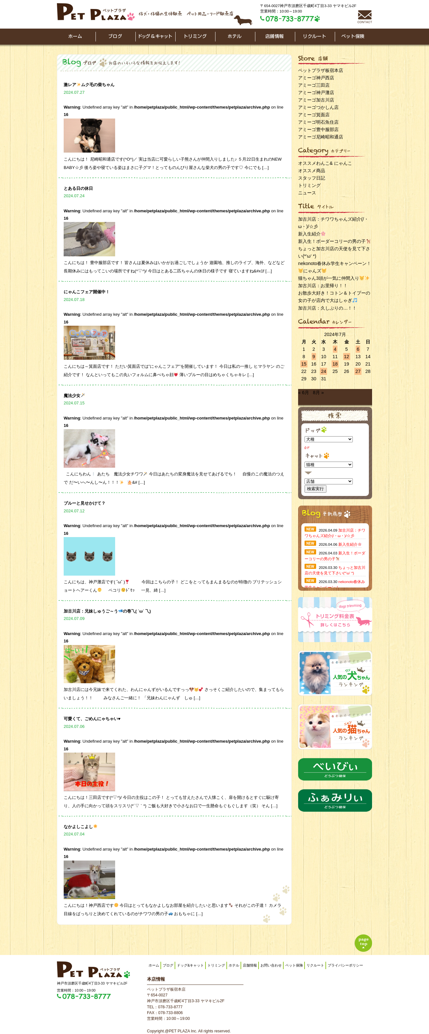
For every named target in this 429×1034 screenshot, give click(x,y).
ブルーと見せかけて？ (84, 503)
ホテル (234, 965)
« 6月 (303, 392)
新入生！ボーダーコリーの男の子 (334, 241)
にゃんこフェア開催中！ (87, 291)
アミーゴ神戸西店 (316, 77)
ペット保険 (294, 965)
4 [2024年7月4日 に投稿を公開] (335, 349)
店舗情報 (250, 965)
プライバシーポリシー (345, 965)
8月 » (318, 392)
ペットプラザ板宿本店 (320, 70)
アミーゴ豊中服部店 (318, 129)
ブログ (168, 965)
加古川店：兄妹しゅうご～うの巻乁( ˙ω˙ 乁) (107, 611)
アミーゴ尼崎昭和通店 (320, 136)
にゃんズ (312, 270)
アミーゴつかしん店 (318, 107)
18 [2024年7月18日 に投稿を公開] (335, 364)
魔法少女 (74, 395)
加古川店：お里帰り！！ (323, 285)
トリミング (309, 185)
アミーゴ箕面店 (314, 114)
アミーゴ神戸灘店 (316, 92)
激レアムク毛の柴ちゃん (89, 84)
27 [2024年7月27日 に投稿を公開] (358, 371)
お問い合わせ (271, 965)
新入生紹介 (311, 233)
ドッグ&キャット (190, 965)
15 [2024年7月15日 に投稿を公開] (303, 364)
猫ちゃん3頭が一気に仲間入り (334, 278)
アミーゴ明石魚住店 (318, 122)
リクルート (315, 965)
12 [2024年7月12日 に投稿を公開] (346, 356)
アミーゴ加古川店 (316, 99)
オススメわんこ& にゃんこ (325, 163)
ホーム (154, 965)
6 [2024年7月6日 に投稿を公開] (358, 349)
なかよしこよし (80, 826)
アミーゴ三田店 (314, 85)
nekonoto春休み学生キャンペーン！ (334, 263)
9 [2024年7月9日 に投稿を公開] (314, 356)
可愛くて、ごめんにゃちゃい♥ (92, 718)
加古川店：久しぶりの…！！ (327, 308)
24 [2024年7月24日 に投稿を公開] (323, 371)
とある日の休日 (78, 188)
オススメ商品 (311, 170)
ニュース (307, 192)
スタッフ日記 (311, 178)
